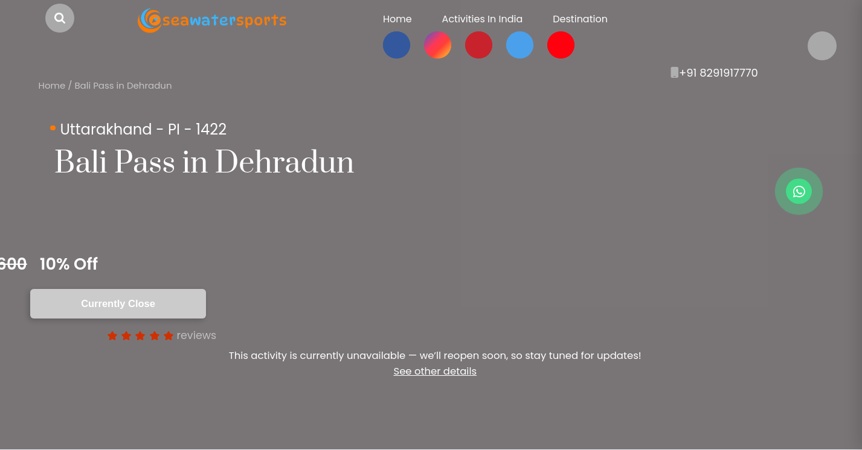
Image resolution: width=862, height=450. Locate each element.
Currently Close (118, 303)
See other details (435, 371)
